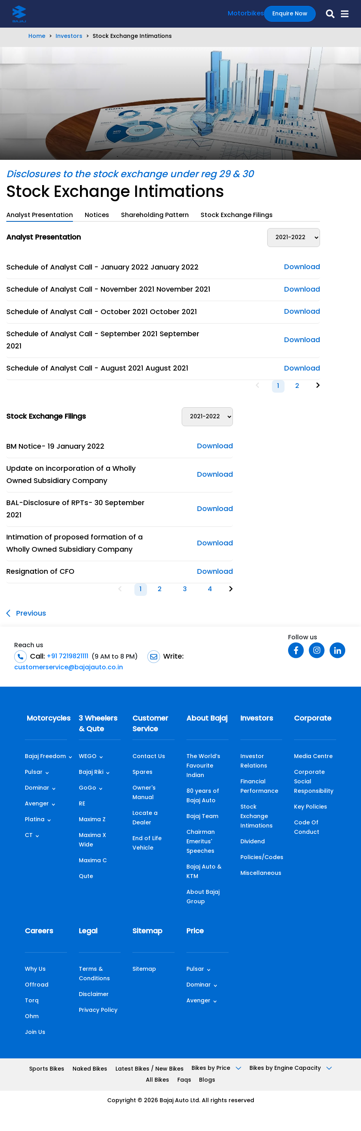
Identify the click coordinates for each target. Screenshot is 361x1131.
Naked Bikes (90, 1069)
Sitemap (147, 931)
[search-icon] (327, 13)
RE (82, 804)
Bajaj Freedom (45, 757)
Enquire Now (289, 14)
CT (29, 836)
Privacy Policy (98, 1010)
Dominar (37, 788)
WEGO (88, 757)
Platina (35, 820)
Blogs (207, 1080)
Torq (32, 1001)
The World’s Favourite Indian (203, 766)
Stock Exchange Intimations (256, 816)
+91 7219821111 (66, 657)
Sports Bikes (46, 1069)
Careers (39, 931)
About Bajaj (206, 719)
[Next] (318, 386)
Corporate (312, 719)
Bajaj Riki (91, 772)
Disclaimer (94, 995)
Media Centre (313, 757)
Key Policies (310, 807)
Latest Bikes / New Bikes (149, 1069)
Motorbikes (246, 14)
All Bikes (157, 1080)
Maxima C (93, 861)
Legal (88, 931)
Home (36, 36)
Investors (69, 36)
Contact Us (148, 757)
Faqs (184, 1080)
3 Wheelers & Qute (98, 724)
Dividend (252, 842)
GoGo (87, 788)
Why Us (35, 969)
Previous (26, 614)
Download (302, 267)
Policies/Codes (261, 858)
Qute (86, 877)
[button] (341, 13)
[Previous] (257, 386)
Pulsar (34, 772)
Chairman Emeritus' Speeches (200, 842)
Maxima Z (92, 820)
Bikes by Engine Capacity (290, 1068)
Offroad (36, 985)
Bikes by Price (216, 1068)
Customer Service (150, 724)
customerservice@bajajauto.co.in (68, 668)
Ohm (32, 1017)
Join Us (35, 1033)
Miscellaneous (260, 873)
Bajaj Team (202, 817)
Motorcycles (46, 719)
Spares (142, 772)
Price (195, 931)
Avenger (37, 804)
